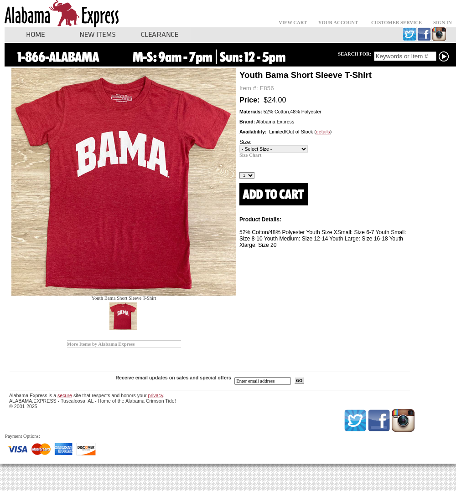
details (323, 131)
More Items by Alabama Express (101, 344)
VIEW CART (293, 22)
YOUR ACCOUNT (338, 22)
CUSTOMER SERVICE (396, 22)
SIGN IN (442, 22)
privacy (155, 395)
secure (64, 395)
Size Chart (250, 155)
